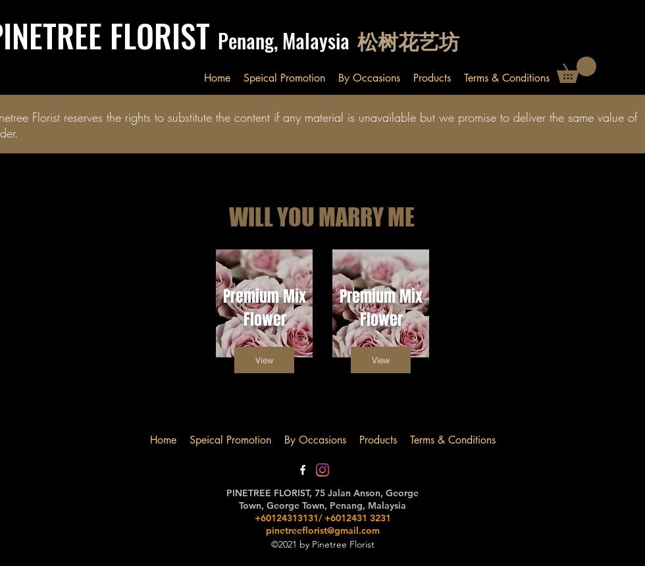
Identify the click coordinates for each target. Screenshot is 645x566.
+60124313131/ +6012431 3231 (323, 518)
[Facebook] (302, 469)
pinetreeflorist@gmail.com (323, 530)
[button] (576, 70)
